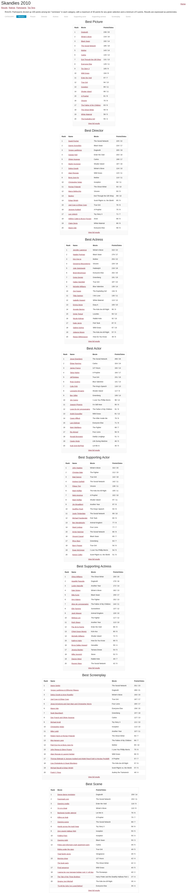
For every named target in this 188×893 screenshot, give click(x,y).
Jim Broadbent (77, 504)
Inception (84, 87)
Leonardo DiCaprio (77, 391)
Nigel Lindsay (77, 527)
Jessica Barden (77, 650)
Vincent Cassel (77, 536)
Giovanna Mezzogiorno (81, 264)
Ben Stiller (74, 395)
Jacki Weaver (76, 613)
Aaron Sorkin (55, 686)
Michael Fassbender (79, 518)
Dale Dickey (75, 590)
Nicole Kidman (78, 318)
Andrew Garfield (78, 482)
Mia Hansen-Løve (57, 740)
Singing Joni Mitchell (65, 881)
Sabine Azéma (78, 328)
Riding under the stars (65, 849)
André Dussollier (76, 414)
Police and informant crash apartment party (73, 845)
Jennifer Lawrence (80, 250)
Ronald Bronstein (76, 437)
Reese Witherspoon (80, 337)
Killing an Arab (62, 817)
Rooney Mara (76, 663)
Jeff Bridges (74, 377)
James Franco (75, 368)
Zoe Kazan (77, 291)
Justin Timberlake (78, 513)
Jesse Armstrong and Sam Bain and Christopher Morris (70, 704)
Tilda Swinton (78, 296)
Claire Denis (73, 223)
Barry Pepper (77, 545)
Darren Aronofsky (74, 146)
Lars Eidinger (75, 423)
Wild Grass (85, 73)
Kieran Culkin (77, 555)
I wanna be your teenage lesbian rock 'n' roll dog (75, 872)
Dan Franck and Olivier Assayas (62, 718)
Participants (21, 8)
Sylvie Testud (78, 314)
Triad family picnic (64, 854)
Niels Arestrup (77, 495)
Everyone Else (86, 64)
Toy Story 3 (85, 69)
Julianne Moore (79, 332)
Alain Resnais (73, 173)
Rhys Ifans (76, 541)
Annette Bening (79, 309)
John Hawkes (77, 468)
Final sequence (63, 868)
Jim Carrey (74, 400)
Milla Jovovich (76, 654)
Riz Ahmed (74, 432)
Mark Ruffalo (77, 491)
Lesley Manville (77, 586)
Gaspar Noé (72, 155)
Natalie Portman (79, 255)
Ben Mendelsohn (78, 523)
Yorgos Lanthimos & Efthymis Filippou (64, 690)
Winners (21, 17)
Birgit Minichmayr (79, 273)
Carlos (83, 55)
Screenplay (116, 17)
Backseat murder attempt (66, 813)
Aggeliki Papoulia (77, 581)
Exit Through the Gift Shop (91, 59)
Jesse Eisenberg (76, 359)
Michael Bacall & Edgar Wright (61, 768)
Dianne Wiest (76, 659)
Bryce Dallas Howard (79, 645)
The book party (63, 863)
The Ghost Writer (87, 110)
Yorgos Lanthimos (75, 150)
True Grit (84, 82)
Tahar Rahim (74, 373)
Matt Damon (76, 477)
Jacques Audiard (74, 210)
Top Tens (31, 8)
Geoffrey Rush (77, 509)
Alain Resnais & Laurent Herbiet (62, 754)
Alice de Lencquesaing (79, 604)
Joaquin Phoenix (76, 405)
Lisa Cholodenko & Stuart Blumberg (63, 763)
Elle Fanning (76, 609)
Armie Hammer (78, 532)
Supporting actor (80, 17)
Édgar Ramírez (75, 363)
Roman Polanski (74, 187)
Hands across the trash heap (68, 826)
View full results (94, 123)
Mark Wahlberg (75, 427)
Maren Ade (72, 228)
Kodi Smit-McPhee (77, 446)
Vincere (84, 101)
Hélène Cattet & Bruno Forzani (79, 219)
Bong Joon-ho (73, 178)
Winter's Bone (86, 37)
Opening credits (63, 804)
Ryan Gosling (75, 382)
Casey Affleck (75, 418)
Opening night (62, 840)
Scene (128, 17)
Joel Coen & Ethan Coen (77, 205)
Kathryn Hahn (76, 641)
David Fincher (73, 141)
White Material (86, 114)
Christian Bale (77, 472)
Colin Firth (74, 386)
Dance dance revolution (66, 794)
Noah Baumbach (56, 713)
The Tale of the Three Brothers (68, 877)
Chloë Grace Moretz (78, 631)
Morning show (62, 858)
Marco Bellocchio (74, 191)
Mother (83, 50)
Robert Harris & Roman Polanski (62, 736)
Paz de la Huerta (77, 627)
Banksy (71, 196)
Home (183, 4)
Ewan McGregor (78, 550)
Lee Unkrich (72, 214)
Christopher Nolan (75, 182)
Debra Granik (73, 168)
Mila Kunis (75, 595)
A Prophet (85, 96)
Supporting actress (99, 17)
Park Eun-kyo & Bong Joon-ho (61, 745)
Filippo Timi (76, 486)
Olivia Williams (76, 577)
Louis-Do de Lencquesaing (80, 409)
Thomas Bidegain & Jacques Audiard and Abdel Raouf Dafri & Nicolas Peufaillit (79, 759)
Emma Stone (78, 305)
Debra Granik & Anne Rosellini (61, 695)
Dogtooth (84, 32)
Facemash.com (63, 799)
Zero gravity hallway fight (66, 831)
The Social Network (88, 46)
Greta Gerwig (78, 277)
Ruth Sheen (75, 622)
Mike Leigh (54, 731)
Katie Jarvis (77, 323)
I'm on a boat (62, 808)
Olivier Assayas (74, 159)
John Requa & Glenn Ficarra (61, 750)
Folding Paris (62, 836)
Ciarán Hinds (75, 441)
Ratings (12, 8)
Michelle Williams (79, 286)
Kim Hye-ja (77, 259)
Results (4, 8)
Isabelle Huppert (79, 300)
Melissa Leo (75, 618)
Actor (66, 17)
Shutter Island (86, 91)
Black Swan (85, 41)
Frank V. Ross (55, 772)
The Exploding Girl (88, 119)
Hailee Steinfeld (79, 282)
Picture (32, 17)
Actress (55, 17)
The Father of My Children (91, 105)
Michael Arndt (55, 722)
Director (44, 17)
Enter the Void (86, 78)
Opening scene (63, 822)
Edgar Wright (73, 200)
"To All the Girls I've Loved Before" (70, 886)
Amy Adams (75, 599)
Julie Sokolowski (79, 268)
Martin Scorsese (74, 164)
